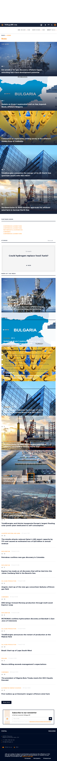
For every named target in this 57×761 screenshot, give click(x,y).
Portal (4, 731)
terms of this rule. (27, 756)
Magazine (52, 731)
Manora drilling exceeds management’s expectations (23, 664)
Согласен (28, 758)
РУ (49, 24)
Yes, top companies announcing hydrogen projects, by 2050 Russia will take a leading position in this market (28, 355)
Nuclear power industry (11, 512)
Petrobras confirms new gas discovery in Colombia (22, 557)
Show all (50, 240)
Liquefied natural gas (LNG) (10, 533)
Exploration (5, 551)
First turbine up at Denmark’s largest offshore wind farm (25, 694)
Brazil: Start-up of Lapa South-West (16, 650)
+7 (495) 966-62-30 (8, 740)
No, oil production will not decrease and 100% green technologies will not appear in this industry (28, 360)
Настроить (36, 758)
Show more (6, 702)
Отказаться (47, 758)
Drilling (6, 372)
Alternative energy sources (13, 441)
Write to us (7, 747)
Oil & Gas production (10, 303)
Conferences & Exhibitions (12, 226)
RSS (16, 747)
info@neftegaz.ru (8, 741)
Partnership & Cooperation (13, 229)
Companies (7, 407)
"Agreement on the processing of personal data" (40, 721)
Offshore (6, 338)
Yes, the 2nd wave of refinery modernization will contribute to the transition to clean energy (27, 365)
